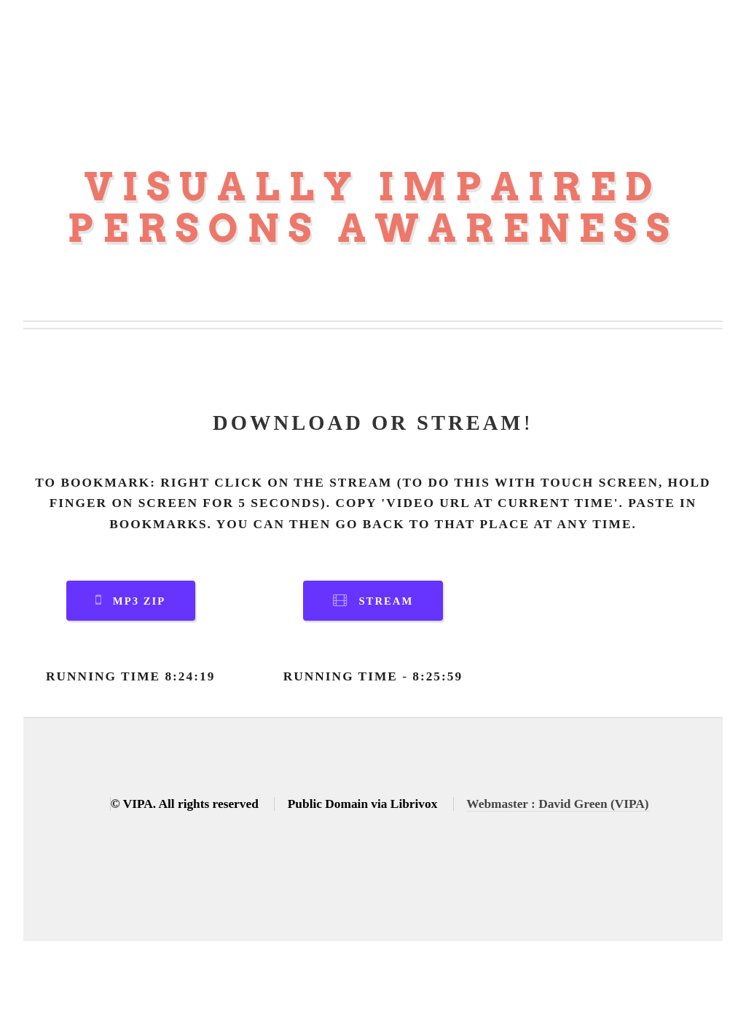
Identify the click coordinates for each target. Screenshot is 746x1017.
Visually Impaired (373, 187)
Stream (385, 601)
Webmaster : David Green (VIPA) (557, 804)
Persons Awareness (372, 228)
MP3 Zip (139, 601)
